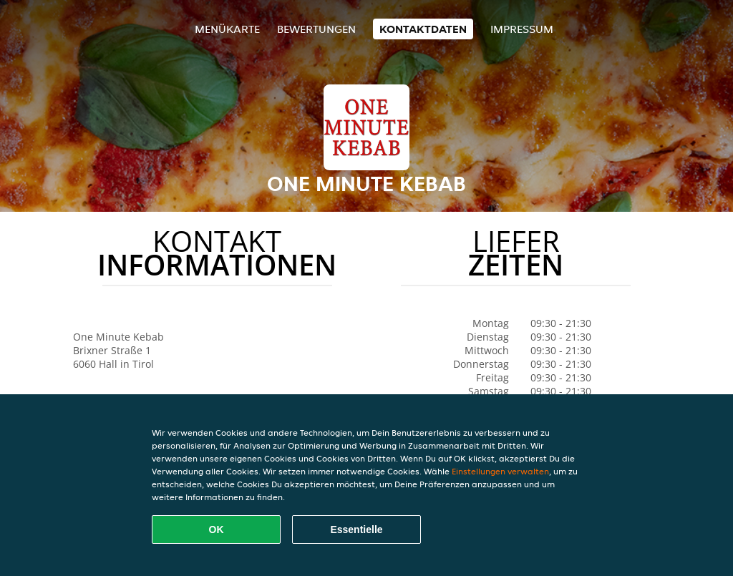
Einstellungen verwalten (500, 471)
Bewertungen (316, 28)
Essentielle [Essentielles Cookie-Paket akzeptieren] (356, 529)
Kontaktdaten (423, 28)
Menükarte (227, 28)
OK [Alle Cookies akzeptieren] (216, 529)
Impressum (521, 28)
